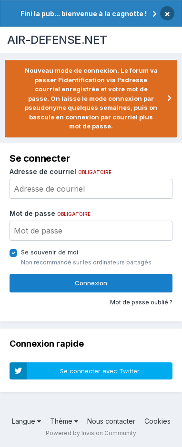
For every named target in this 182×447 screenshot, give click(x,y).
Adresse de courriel (60, 171)
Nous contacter (111, 421)
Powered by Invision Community (91, 433)
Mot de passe (50, 213)
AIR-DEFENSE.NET (57, 40)
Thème (64, 421)
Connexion (91, 283)
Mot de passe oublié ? (141, 302)
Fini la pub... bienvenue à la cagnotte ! (83, 14)
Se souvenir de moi (49, 252)
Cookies (157, 421)
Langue (26, 421)
